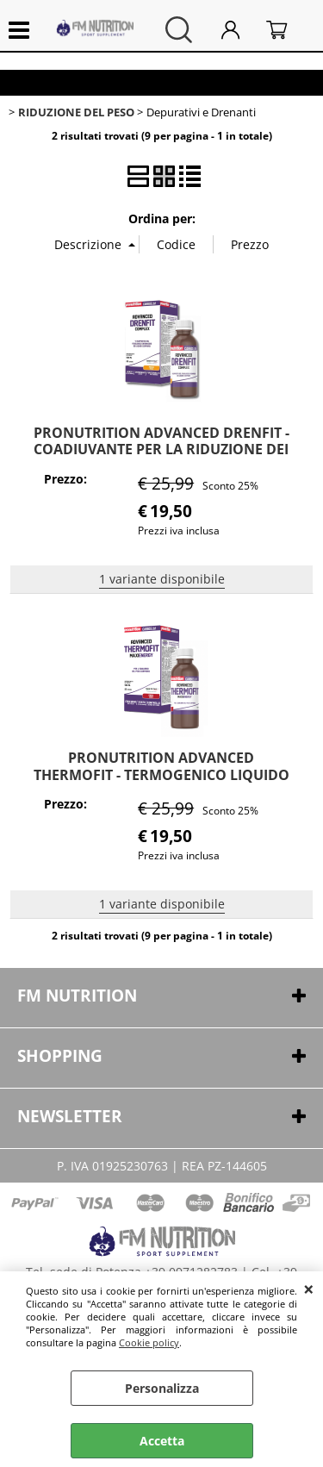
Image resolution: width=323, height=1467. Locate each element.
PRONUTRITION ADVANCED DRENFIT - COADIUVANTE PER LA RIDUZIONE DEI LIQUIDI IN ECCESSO (161, 449)
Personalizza (162, 1388)
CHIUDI (308, 1288)
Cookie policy (149, 1342)
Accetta (162, 1441)
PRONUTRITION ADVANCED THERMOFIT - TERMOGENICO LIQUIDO (161, 765)
